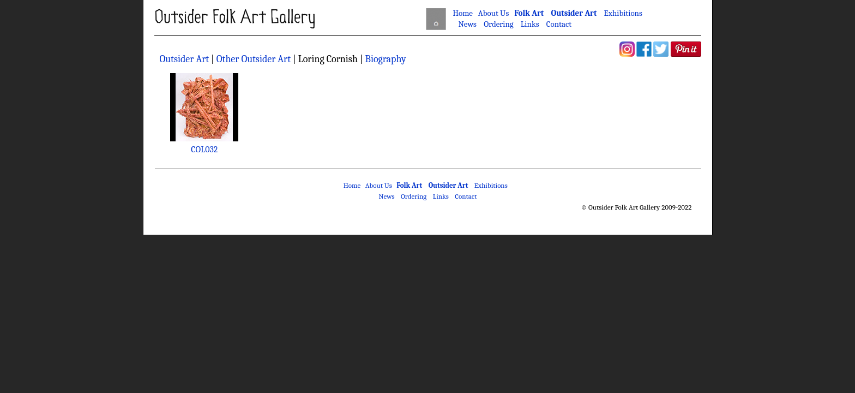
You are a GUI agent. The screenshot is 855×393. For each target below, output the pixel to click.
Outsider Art (574, 13)
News (467, 24)
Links (530, 24)
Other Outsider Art (254, 59)
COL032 (204, 149)
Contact (558, 24)
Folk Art (529, 13)
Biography (385, 59)
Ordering (498, 24)
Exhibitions (623, 13)
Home (463, 13)
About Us (493, 13)
